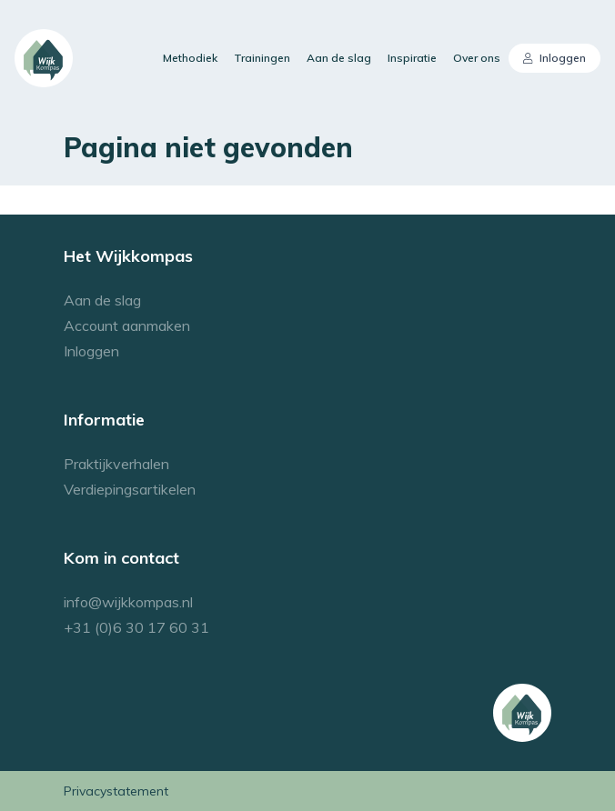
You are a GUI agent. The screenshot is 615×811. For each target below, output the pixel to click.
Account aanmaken (127, 325)
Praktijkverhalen (116, 464)
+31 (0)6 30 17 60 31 (136, 627)
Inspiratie (412, 58)
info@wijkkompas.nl (128, 602)
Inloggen (555, 58)
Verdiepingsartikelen (130, 489)
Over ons (476, 58)
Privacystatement (116, 791)
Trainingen (262, 58)
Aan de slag (339, 58)
